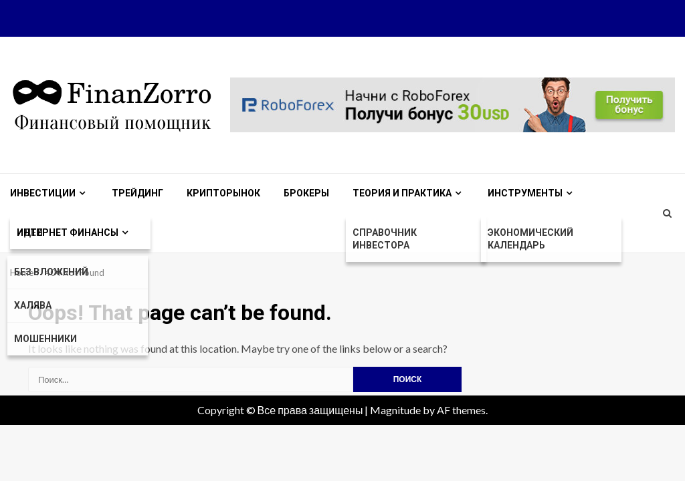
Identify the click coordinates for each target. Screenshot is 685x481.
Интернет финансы (67, 232)
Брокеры (306, 193)
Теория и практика (402, 193)
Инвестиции (43, 193)
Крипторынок (223, 193)
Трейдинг (137, 193)
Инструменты (525, 193)
